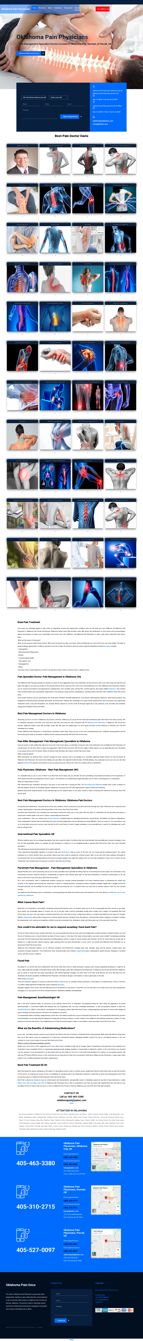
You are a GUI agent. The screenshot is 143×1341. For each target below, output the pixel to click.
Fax (107, 9)
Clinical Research (90, 10)
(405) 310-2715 (70, 1207)
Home (46, 9)
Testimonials (80, 9)
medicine (27, 763)
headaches (112, 689)
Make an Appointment (73, 116)
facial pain (30, 979)
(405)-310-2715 (70, 1201)
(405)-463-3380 (70, 1157)
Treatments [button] (69, 9)
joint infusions (54, 818)
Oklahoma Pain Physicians (96, 722)
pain (53, 1046)
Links (102, 9)
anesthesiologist (23, 1009)
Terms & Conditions (102, 1297)
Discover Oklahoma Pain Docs (32, 53)
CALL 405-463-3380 (122, 10)
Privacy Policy (100, 1295)
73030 (71, 1103)
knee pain (107, 646)
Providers (53, 9)
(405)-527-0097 (70, 1244)
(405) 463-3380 (70, 1164)
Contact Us (64, 1320)
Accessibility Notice (101, 1300)
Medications (65, 852)
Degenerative (28, 917)
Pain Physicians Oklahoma (93, 784)
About (61, 9)
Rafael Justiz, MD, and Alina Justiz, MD (31, 1083)
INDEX (72, 1340)
